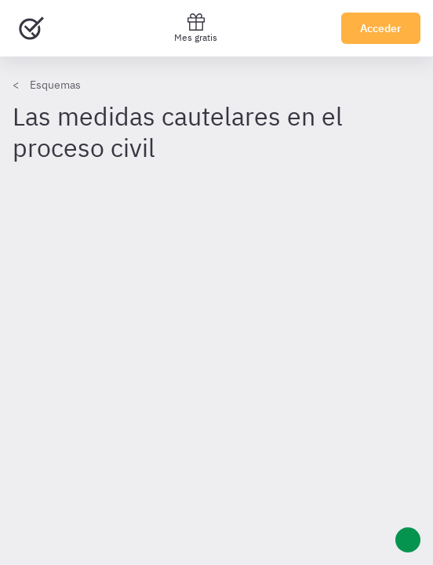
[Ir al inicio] (31, 28)
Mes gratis (195, 28)
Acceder (381, 28)
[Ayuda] (407, 539)
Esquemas (55, 85)
